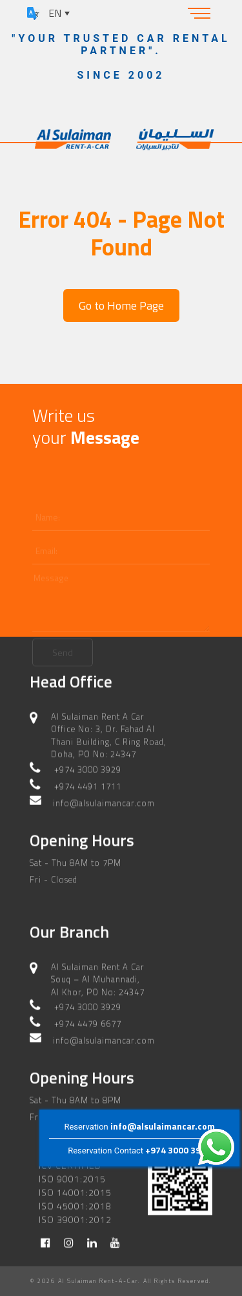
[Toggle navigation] (199, 13)
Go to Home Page (121, 305)
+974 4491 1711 (87, 785)
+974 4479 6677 (87, 1023)
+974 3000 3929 (178, 1150)
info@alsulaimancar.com (162, 1126)
